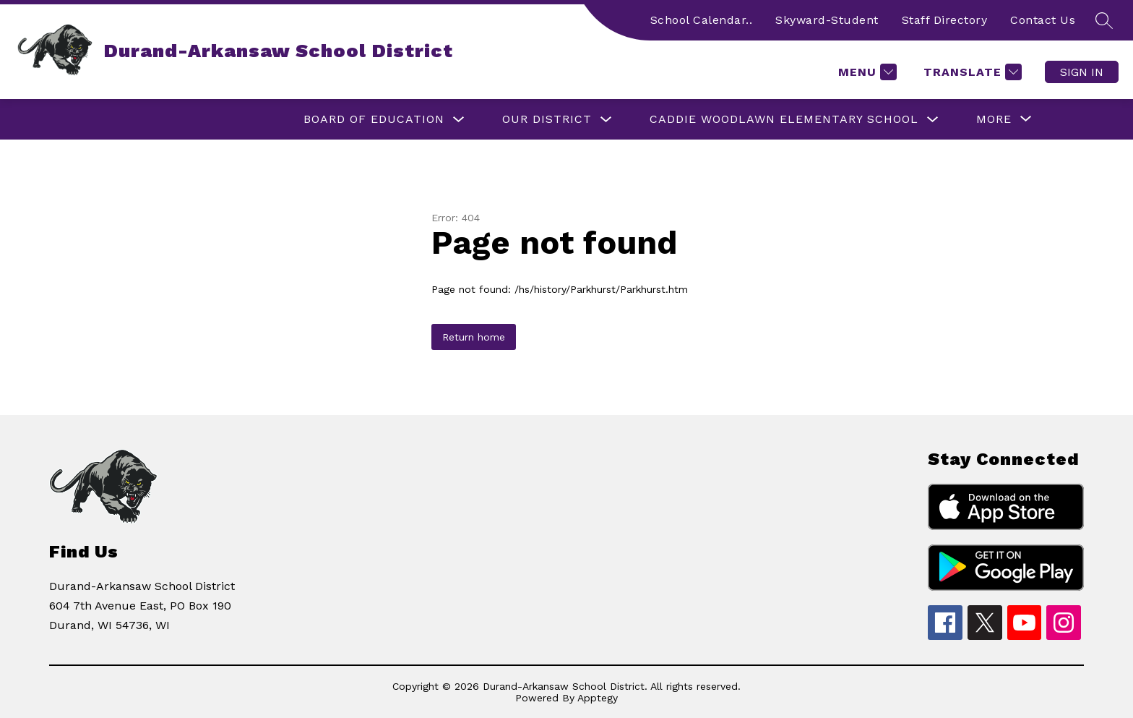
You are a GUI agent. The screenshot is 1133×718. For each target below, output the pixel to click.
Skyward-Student (827, 20)
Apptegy (597, 698)
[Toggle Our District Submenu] (606, 119)
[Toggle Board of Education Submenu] (459, 119)
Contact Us (1042, 20)
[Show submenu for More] (994, 119)
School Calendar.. (701, 20)
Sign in (1081, 72)
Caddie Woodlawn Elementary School (784, 119)
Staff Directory (945, 20)
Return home (473, 337)
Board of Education (373, 119)
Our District (547, 119)
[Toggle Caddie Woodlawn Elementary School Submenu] (933, 119)
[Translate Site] (971, 72)
